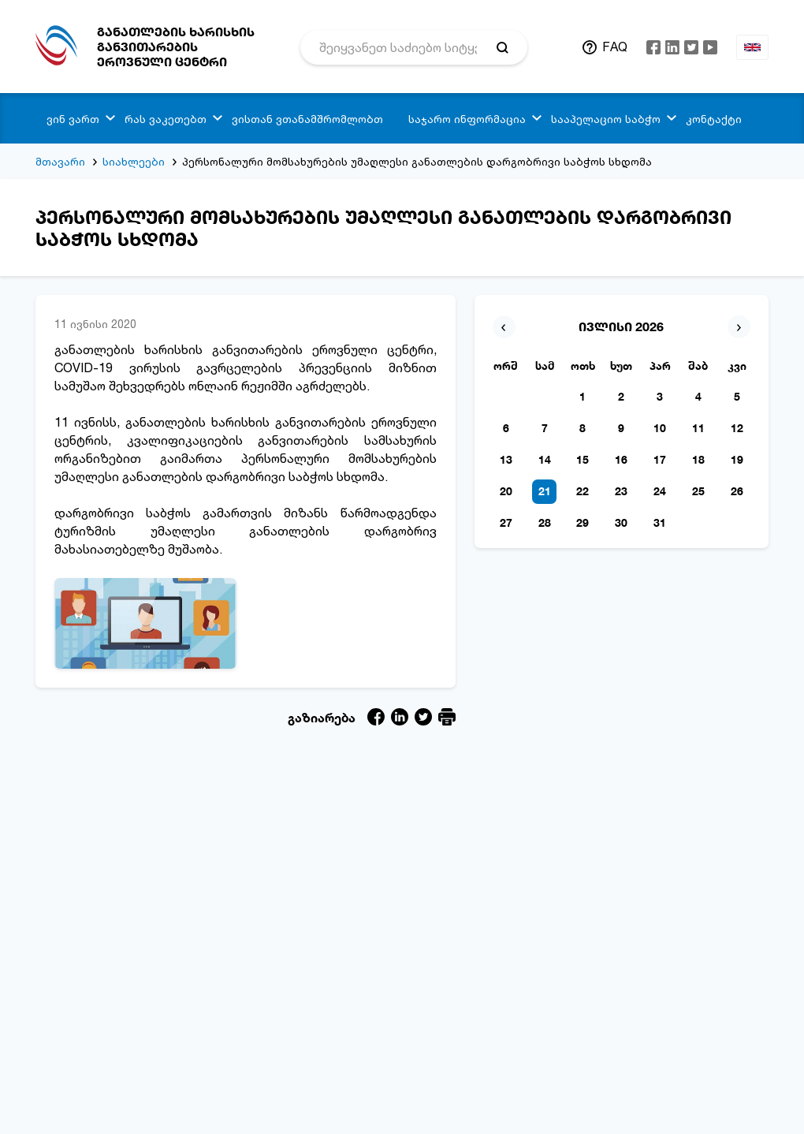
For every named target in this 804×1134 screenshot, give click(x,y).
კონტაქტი (714, 118)
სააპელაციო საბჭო (606, 118)
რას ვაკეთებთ (166, 118)
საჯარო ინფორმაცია (467, 118)
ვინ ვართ (73, 118)
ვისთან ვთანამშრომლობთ (307, 118)
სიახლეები (133, 161)
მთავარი (60, 161)
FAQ (614, 46)
